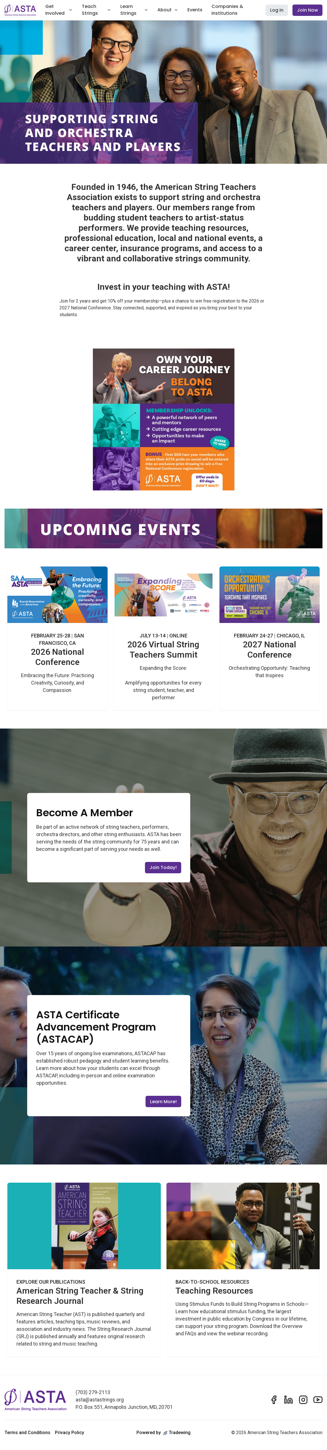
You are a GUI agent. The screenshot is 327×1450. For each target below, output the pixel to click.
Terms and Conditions (27, 1432)
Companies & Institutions (227, 9)
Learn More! (163, 1101)
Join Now (307, 10)
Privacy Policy (69, 1432)
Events (194, 10)
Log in (276, 10)
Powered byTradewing (163, 1432)
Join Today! (163, 867)
